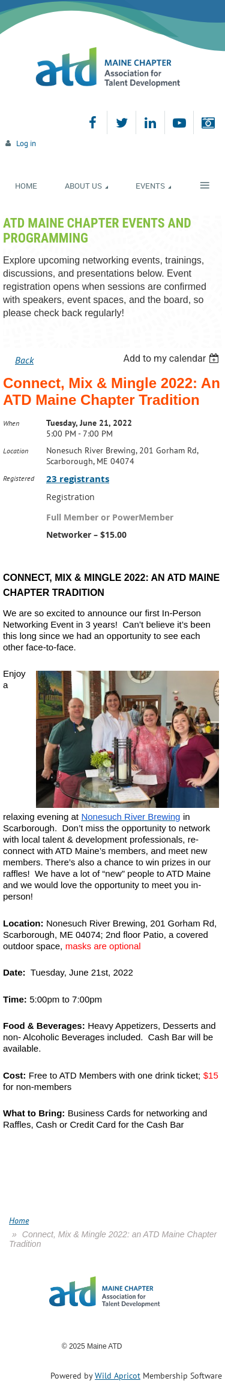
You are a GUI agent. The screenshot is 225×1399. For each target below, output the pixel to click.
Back (24, 360)
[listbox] (172, 358)
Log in (26, 143)
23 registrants (77, 479)
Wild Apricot (117, 1375)
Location (15, 450)
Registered (18, 478)
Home (19, 1220)
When (11, 423)
